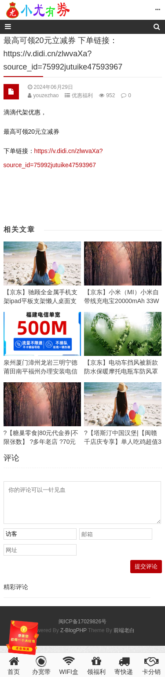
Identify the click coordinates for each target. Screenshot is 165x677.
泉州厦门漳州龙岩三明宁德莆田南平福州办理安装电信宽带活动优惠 (40, 371)
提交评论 (146, 573)
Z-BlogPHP (73, 637)
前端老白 (124, 637)
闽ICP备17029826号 (82, 628)
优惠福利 (82, 95)
